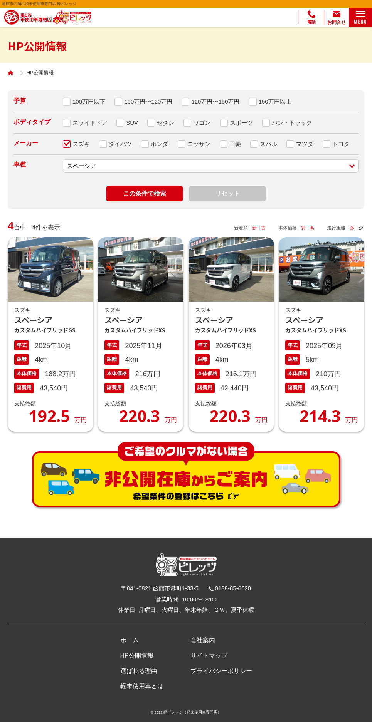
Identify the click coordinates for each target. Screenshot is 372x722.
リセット (227, 193)
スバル (268, 144)
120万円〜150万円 (215, 101)
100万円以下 (88, 101)
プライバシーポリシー (221, 671)
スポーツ (241, 122)
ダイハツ (120, 144)
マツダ (304, 144)
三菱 (235, 144)
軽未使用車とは (141, 686)
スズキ (81, 144)
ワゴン (201, 122)
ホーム (129, 640)
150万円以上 (275, 101)
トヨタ (341, 144)
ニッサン (198, 144)
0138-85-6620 (233, 588)
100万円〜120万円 (148, 101)
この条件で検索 (144, 193)
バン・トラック (292, 122)
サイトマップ (208, 655)
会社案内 (202, 640)
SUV (132, 122)
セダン (165, 122)
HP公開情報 (136, 655)
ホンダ (159, 144)
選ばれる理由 (138, 671)
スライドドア (89, 122)
